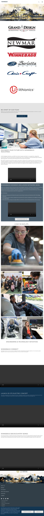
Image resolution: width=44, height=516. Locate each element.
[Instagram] (3, 498)
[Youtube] (7, 498)
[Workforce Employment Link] (22, 116)
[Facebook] (1, 498)
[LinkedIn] (5, 498)
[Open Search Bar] (38, 1)
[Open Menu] (42, 1)
